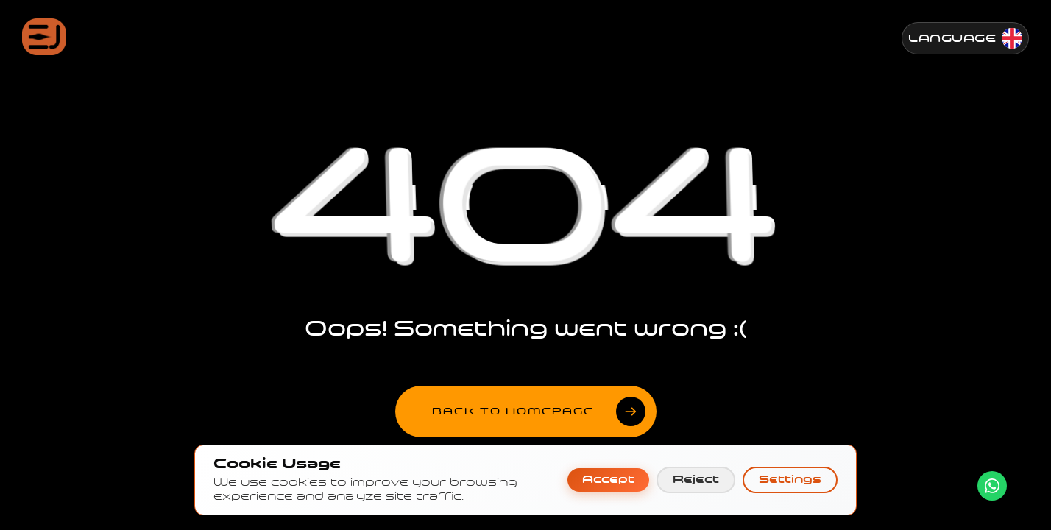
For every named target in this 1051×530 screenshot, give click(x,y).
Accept (608, 479)
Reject (696, 479)
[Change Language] (965, 38)
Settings (790, 479)
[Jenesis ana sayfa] (44, 36)
